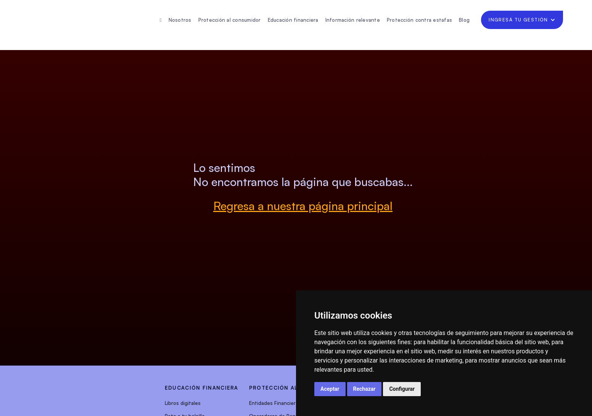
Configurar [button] (402, 389)
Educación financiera (293, 20)
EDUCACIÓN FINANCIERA (201, 388)
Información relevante (352, 20)
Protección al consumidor (229, 20)
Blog (464, 20)
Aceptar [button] (329, 389)
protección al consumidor (295, 388)
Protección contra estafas (419, 20)
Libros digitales (183, 403)
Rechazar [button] (364, 389)
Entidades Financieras (275, 403)
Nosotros (180, 20)
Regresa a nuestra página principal (303, 206)
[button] (522, 20)
